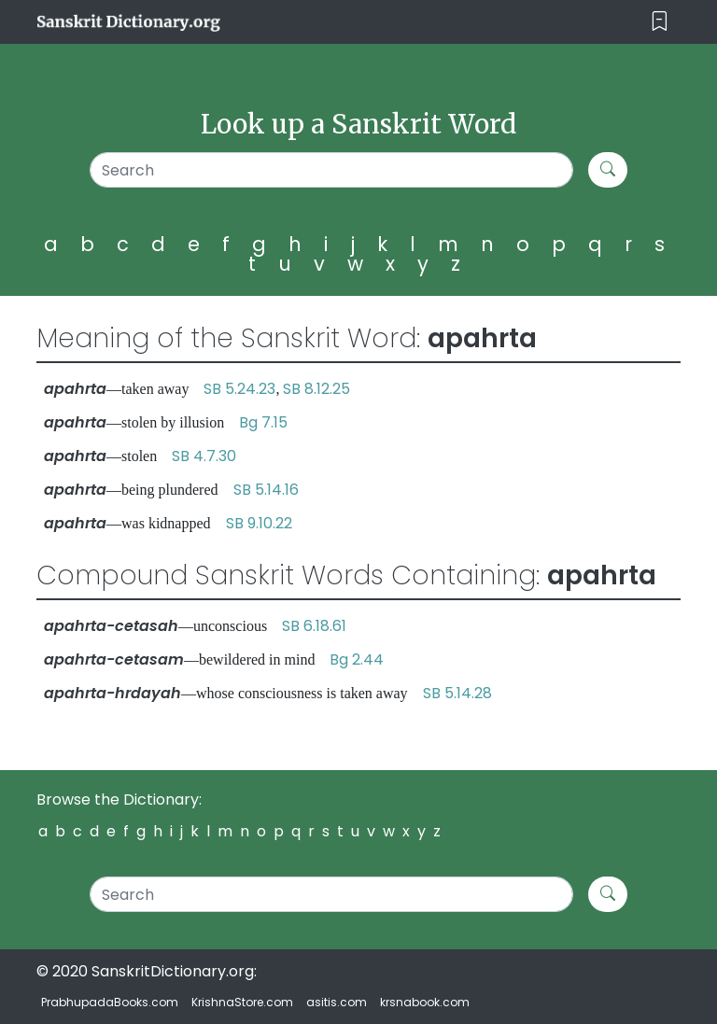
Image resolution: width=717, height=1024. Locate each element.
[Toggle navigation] (660, 21)
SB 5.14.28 (457, 693)
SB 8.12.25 (316, 389)
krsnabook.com (425, 1002)
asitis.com (336, 1002)
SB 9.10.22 (259, 523)
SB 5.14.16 (266, 489)
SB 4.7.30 (204, 456)
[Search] (331, 170)
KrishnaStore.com (242, 1002)
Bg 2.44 (357, 659)
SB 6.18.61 (314, 626)
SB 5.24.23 (239, 389)
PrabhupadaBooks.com (109, 1002)
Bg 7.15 (263, 422)
